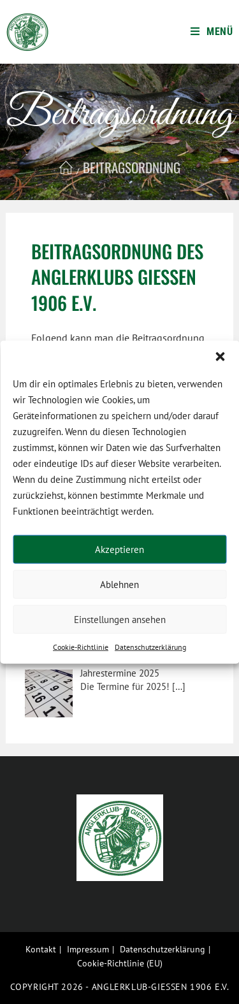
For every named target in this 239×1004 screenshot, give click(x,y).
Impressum (88, 949)
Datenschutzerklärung (150, 647)
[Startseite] (66, 167)
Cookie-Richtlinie (80, 647)
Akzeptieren (119, 549)
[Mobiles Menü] (212, 31)
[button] (220, 356)
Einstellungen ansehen (120, 619)
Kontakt (40, 949)
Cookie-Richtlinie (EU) (120, 963)
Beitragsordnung (131, 167)
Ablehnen (119, 584)
